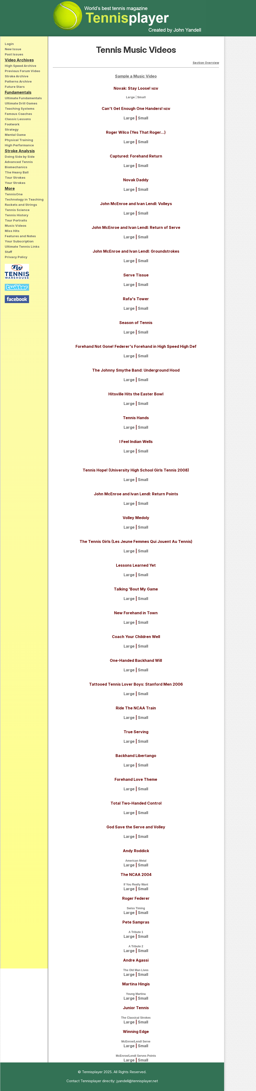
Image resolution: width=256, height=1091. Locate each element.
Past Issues (14, 54)
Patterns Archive (18, 81)
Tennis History (16, 215)
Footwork (12, 124)
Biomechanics (16, 167)
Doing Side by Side (20, 156)
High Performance (19, 145)
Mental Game (15, 135)
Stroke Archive (16, 76)
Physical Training (19, 140)
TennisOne (14, 194)
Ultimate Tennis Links (22, 246)
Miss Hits (12, 231)
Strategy (12, 129)
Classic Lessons (18, 119)
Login (9, 44)
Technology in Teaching (24, 199)
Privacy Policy (16, 257)
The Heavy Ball (17, 172)
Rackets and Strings (21, 204)
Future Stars (15, 86)
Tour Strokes (15, 177)
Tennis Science (17, 210)
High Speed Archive (20, 66)
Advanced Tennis (19, 162)
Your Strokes (15, 183)
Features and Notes (20, 236)
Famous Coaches (18, 114)
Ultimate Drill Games (21, 103)
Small (141, 97)
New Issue (13, 49)
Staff (8, 252)
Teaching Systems (20, 108)
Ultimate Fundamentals (23, 98)
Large (130, 97)
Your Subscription (19, 241)
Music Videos (15, 225)
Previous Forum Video (22, 71)
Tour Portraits (16, 220)
